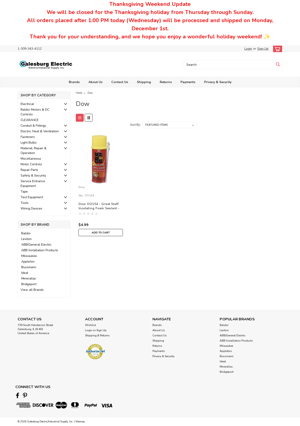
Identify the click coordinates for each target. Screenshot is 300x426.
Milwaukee (29, 256)
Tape (24, 191)
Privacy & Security (217, 82)
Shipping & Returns (97, 335)
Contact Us (119, 82)
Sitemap (80, 421)
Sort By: (135, 125)
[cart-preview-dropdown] (276, 49)
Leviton (26, 239)
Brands (74, 82)
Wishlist (90, 325)
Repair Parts (29, 170)
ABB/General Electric (36, 244)
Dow (90, 93)
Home (79, 93)
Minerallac (28, 278)
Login (248, 49)
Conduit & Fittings (33, 125)
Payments (188, 82)
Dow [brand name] (82, 187)
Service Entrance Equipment (33, 183)
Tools (25, 203)
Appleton (28, 261)
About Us (95, 82)
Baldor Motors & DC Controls (35, 111)
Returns (166, 82)
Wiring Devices (31, 208)
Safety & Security (33, 175)
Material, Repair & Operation (33, 150)
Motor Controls (31, 164)
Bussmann (28, 267)
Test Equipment (32, 197)
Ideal (24, 273)
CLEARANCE (30, 120)
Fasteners (28, 137)
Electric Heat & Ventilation (40, 131)
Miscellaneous (31, 158)
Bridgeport (28, 284)
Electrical (27, 104)
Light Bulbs (29, 142)
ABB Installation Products (39, 250)
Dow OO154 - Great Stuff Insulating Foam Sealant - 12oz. (99, 208)
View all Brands (32, 290)
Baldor (26, 233)
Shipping (144, 82)
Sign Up (263, 49)
